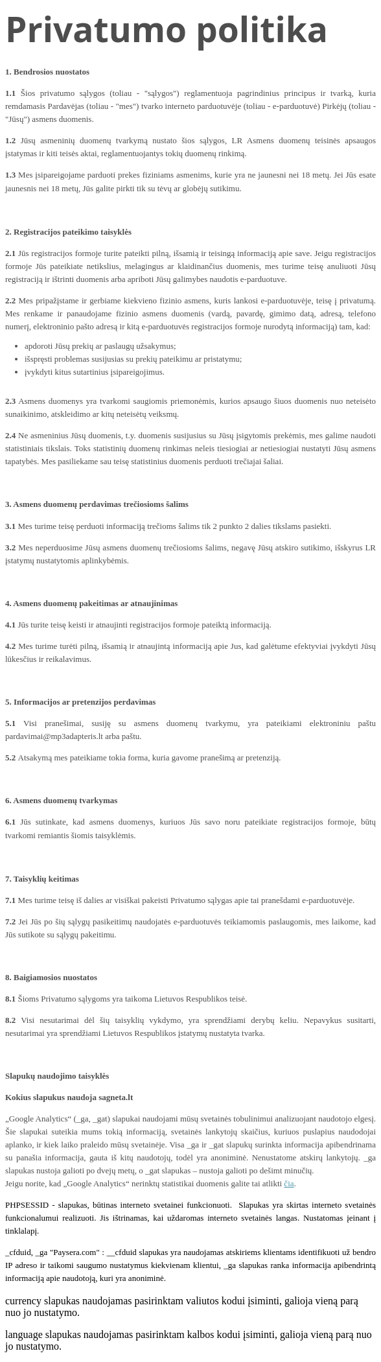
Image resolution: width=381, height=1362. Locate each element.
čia (289, 1183)
